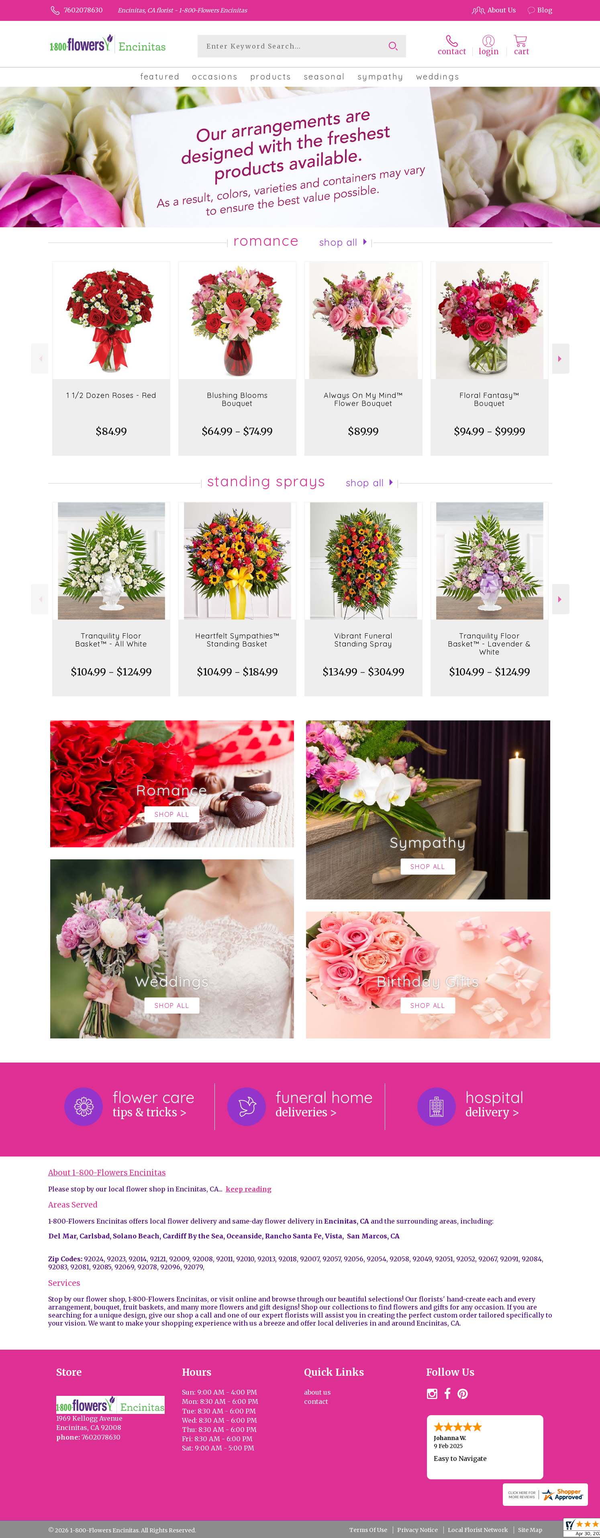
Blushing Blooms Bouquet (237, 399)
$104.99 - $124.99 (111, 672)
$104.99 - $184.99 (237, 672)
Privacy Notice (417, 1530)
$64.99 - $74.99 (237, 431)
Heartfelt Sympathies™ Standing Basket (237, 640)
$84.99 (111, 431)
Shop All (338, 242)
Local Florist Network (478, 1530)
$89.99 (363, 431)
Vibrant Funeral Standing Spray (363, 640)
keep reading (248, 1189)
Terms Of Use (368, 1530)
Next (560, 359)
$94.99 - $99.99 (489, 431)
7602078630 (83, 10)
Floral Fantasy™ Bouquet (489, 399)
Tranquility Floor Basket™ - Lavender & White (489, 644)
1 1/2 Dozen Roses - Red (111, 395)
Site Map (530, 1530)
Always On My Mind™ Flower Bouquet (363, 399)
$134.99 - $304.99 (363, 672)
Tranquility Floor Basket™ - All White (111, 640)
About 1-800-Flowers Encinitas (107, 1172)
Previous (39, 359)
